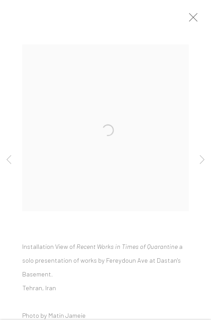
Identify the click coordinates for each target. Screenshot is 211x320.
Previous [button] (9, 160)
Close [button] (192, 20)
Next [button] (202, 160)
